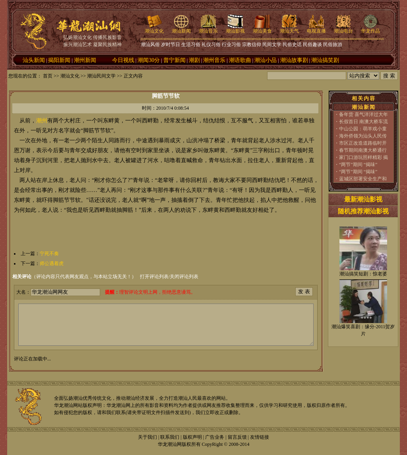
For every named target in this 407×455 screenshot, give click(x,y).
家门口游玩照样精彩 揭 (363, 157)
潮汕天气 (289, 28)
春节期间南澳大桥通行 (363, 150)
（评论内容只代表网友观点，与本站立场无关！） (74, 276)
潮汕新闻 (181, 28)
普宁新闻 (174, 60)
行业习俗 (231, 44)
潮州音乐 (214, 60)
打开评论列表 (154, 276)
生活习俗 (190, 44)
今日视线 (123, 60)
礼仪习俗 (211, 44)
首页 (47, 76)
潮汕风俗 (150, 44)
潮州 (41, 121)
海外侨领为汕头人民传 (363, 136)
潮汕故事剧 (294, 60)
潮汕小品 (265, 60)
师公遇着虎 (52, 263)
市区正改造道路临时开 (363, 143)
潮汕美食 (262, 28)
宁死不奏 (49, 253)
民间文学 (271, 44)
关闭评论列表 (184, 276)
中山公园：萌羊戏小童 (363, 129)
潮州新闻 (85, 60)
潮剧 (194, 60)
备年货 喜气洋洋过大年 (363, 114)
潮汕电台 (343, 28)
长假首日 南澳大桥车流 (363, 121)
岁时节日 (170, 44)
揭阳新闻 (59, 60)
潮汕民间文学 (101, 76)
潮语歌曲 (240, 60)
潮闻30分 (149, 60)
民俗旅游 (332, 44)
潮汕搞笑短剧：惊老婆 (363, 274)
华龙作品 (370, 28)
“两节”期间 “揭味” (358, 164)
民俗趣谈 (312, 44)
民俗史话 (292, 44)
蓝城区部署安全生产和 (363, 179)
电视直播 (316, 28)
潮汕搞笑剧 (325, 60)
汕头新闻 (34, 60)
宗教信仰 (251, 44)
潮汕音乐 (208, 28)
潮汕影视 (235, 28)
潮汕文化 (154, 28)
